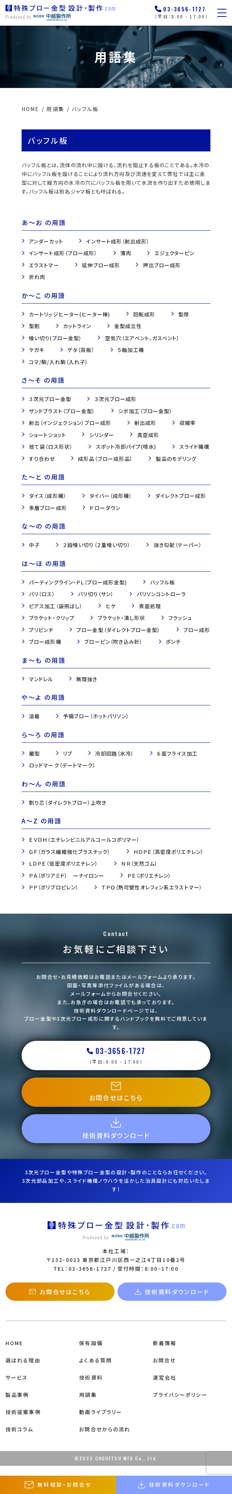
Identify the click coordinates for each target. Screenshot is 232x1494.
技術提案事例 (23, 1421)
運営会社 (164, 1387)
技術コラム (19, 1438)
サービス (16, 1387)
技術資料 (90, 1387)
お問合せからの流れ (104, 1438)
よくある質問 (95, 1369)
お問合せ (164, 1369)
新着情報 (164, 1353)
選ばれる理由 (23, 1369)
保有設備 (90, 1353)
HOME (14, 1353)
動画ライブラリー (100, 1421)
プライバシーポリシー (180, 1404)
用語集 (88, 1404)
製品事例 (17, 1404)
